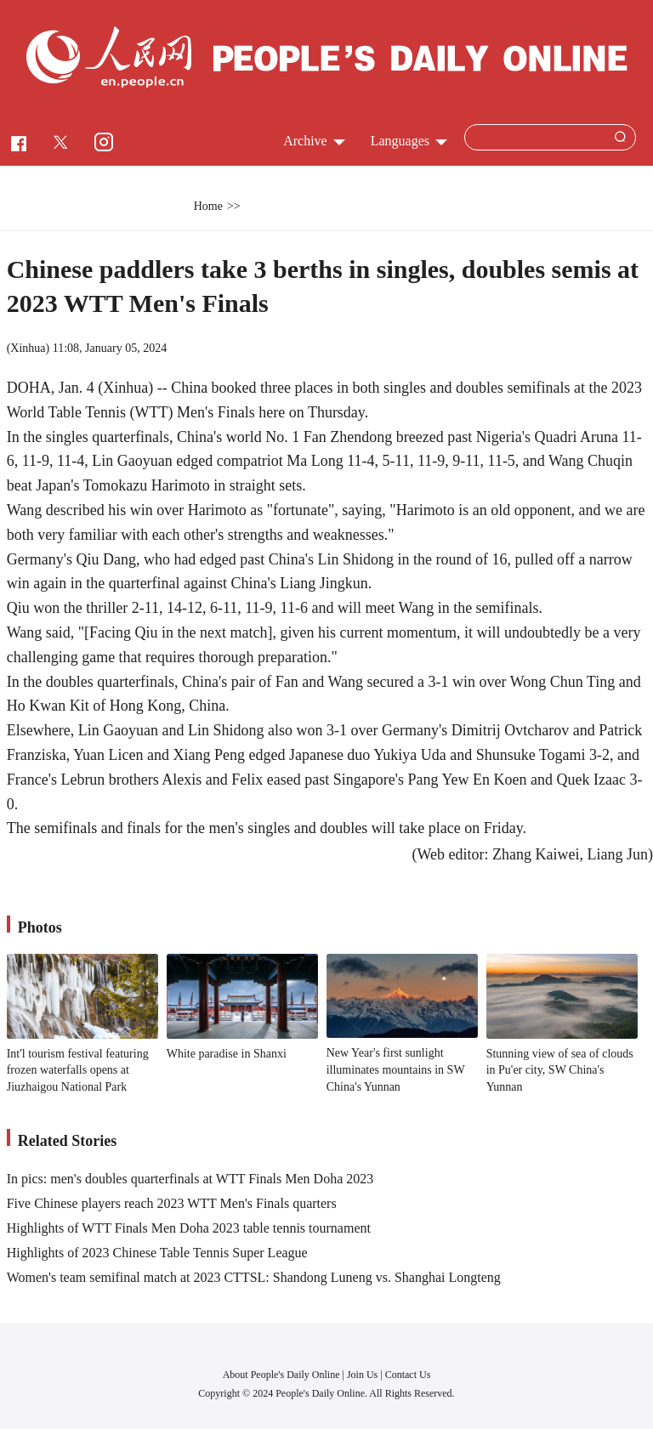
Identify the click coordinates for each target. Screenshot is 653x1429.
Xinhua (27, 348)
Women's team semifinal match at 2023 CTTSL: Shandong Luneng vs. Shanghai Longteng (254, 1277)
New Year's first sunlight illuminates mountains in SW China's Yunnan (395, 1069)
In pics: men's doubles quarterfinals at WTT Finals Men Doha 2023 (190, 1178)
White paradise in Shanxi (227, 1053)
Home (208, 206)
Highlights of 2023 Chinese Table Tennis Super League (157, 1252)
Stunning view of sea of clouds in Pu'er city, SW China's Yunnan (559, 1070)
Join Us (363, 1375)
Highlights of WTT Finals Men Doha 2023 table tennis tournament (189, 1228)
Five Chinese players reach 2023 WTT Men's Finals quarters (172, 1203)
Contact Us (408, 1375)
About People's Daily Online (281, 1375)
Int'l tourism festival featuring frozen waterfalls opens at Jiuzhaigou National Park (78, 1070)
